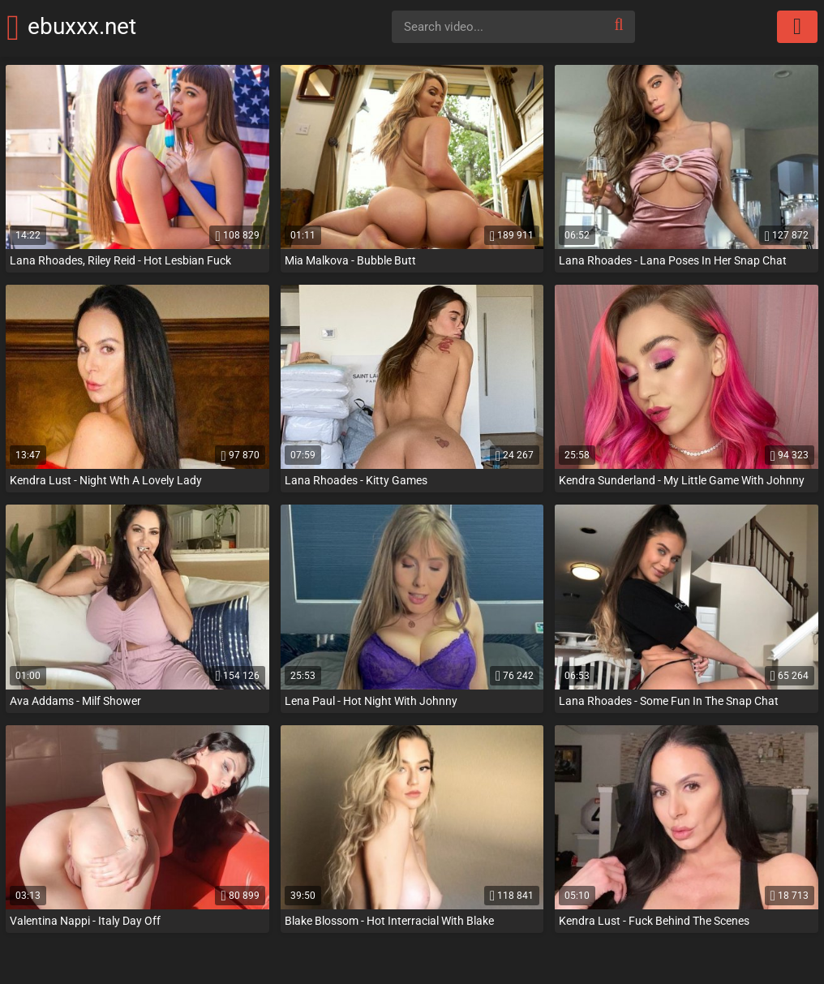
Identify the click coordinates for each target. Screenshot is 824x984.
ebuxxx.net (104, 26)
